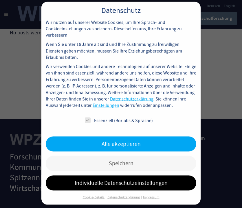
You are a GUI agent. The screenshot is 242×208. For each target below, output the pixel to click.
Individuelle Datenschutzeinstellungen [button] (121, 177)
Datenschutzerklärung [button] (123, 192)
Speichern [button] (121, 158)
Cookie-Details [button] (94, 192)
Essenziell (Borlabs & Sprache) (119, 115)
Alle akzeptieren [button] (121, 138)
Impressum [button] (151, 192)
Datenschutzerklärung (131, 94)
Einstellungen (106, 100)
